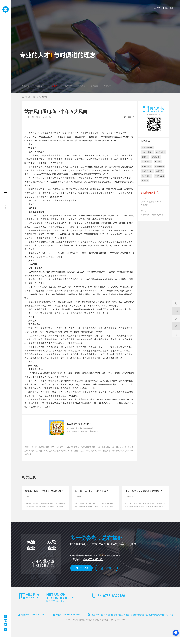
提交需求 (109, 569)
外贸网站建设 (159, 167)
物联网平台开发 (147, 172)
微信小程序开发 (147, 148)
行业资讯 (44, 98)
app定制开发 (160, 153)
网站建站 (145, 181)
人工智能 (158, 162)
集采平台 (159, 172)
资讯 (38, 98)
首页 (34, 98)
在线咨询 (84, 569)
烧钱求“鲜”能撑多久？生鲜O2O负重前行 (153, 204)
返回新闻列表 (148, 193)
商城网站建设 (146, 162)
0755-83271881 (165, 7)
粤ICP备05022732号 (118, 621)
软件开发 (145, 158)
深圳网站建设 (159, 177)
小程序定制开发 (147, 153)
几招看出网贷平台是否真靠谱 (152, 215)
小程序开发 (155, 158)
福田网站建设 (146, 177)
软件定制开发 (146, 167)
